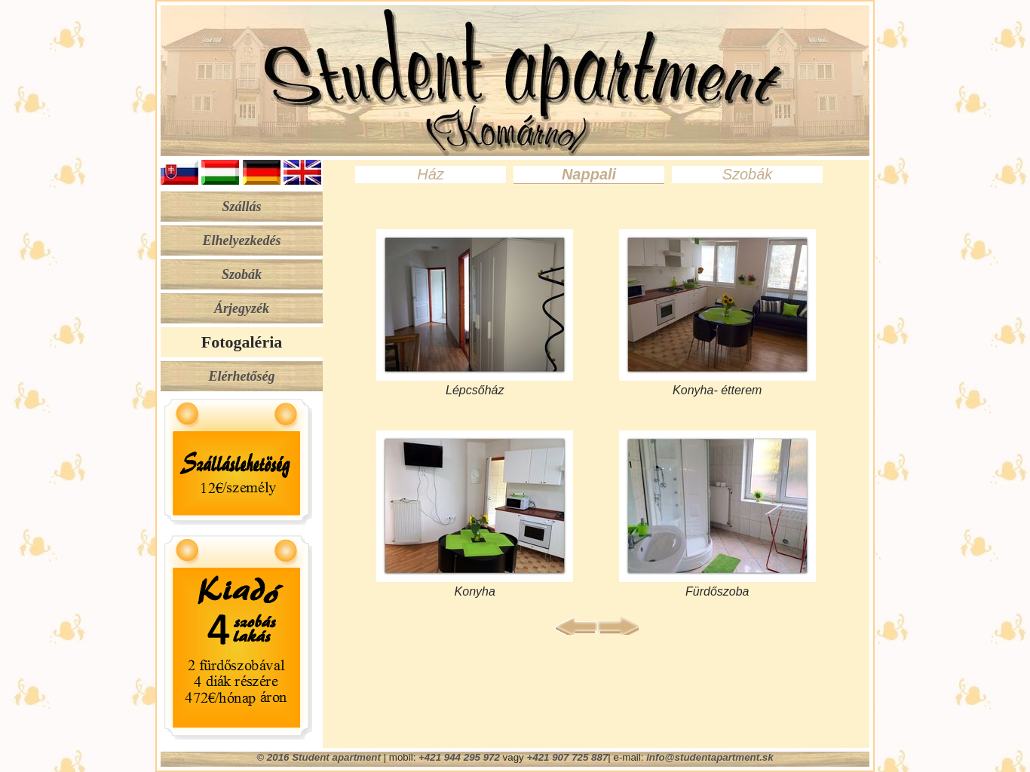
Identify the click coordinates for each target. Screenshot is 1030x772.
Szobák (242, 274)
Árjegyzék (241, 308)
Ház (430, 174)
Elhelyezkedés (242, 240)
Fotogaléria (242, 341)
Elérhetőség (242, 376)
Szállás (241, 206)
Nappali (589, 174)
